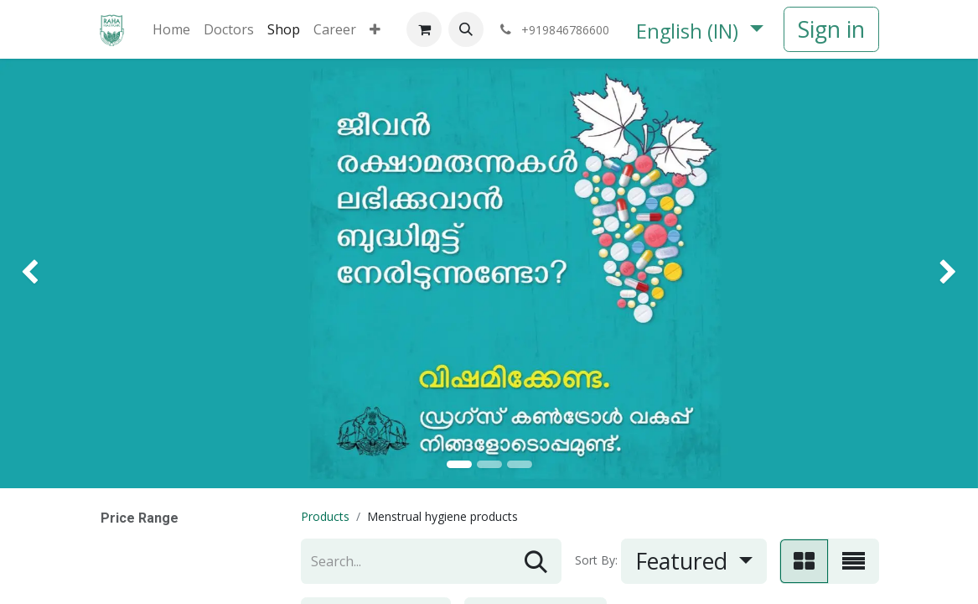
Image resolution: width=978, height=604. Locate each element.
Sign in (831, 28)
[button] (466, 29)
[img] (39, 273)
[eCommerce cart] (424, 29)
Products (325, 516)
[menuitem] (171, 29)
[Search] (535, 561)
